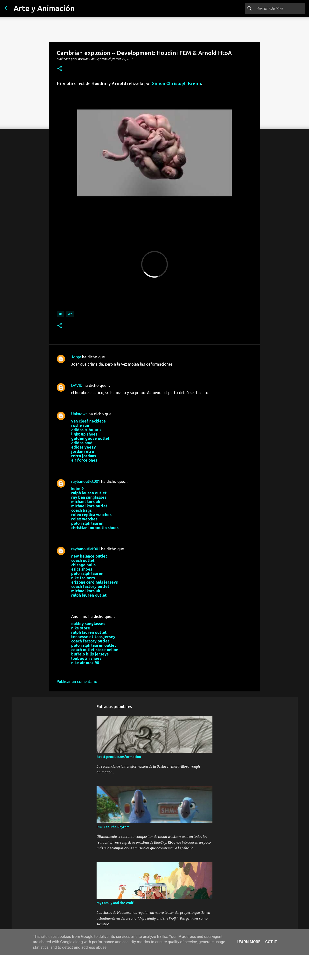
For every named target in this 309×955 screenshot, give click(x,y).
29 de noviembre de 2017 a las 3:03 (102, 670)
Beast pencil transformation (119, 757)
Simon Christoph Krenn (176, 83)
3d (60, 313)
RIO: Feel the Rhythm (113, 827)
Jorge (76, 357)
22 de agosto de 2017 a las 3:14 (99, 467)
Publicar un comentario (77, 681)
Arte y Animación (44, 8)
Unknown (79, 414)
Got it (271, 942)
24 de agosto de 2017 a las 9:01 (99, 535)
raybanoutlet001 (85, 481)
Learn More (248, 942)
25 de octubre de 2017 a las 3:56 (99, 602)
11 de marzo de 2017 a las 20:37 (99, 371)
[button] (60, 69)
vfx (70, 313)
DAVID (77, 385)
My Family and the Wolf (115, 903)
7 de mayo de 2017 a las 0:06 (96, 400)
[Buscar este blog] (279, 8)
